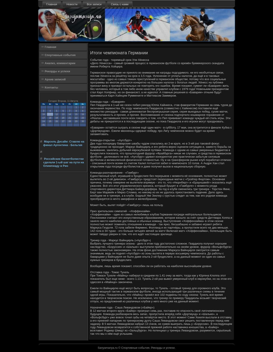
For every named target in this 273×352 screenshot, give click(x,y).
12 (57, 114)
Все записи (94, 4)
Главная (51, 4)
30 (83, 121)
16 (83, 114)
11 (50, 114)
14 (69, 114)
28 (69, 121)
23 (83, 118)
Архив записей (55, 79)
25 (50, 121)
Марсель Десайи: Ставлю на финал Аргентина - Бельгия (63, 143)
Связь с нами (120, 4)
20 (63, 118)
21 (69, 118)
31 (43, 125)
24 (43, 121)
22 (76, 118)
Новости (71, 4)
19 (57, 118)
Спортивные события (60, 55)
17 (43, 118)
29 (76, 121)
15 (76, 114)
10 (43, 114)
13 (63, 114)
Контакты (51, 87)
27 (63, 121)
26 (57, 121)
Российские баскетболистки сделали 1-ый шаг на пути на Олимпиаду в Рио (63, 162)
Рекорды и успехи (57, 71)
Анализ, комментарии (60, 63)
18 (50, 118)
